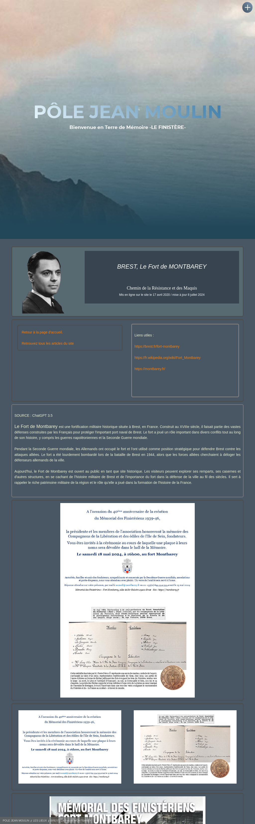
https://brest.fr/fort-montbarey (157, 350)
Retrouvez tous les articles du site (48, 347)
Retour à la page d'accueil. (42, 336)
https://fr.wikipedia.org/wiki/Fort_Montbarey (167, 361)
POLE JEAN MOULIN (16, 820)
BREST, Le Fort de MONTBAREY (71, 820)
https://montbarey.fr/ (149, 372)
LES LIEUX (40, 820)
